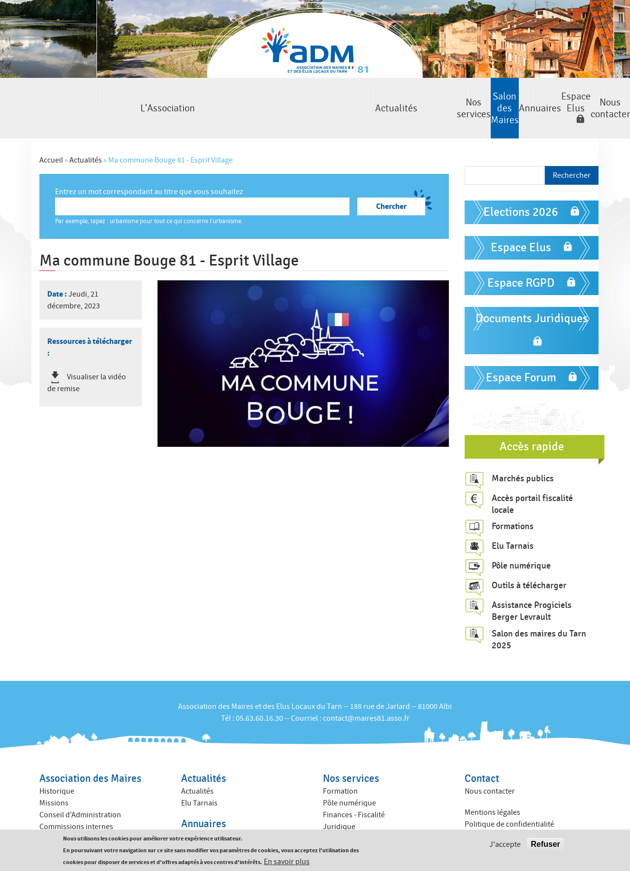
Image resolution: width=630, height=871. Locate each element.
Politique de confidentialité (509, 799)
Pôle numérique (521, 540)
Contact (482, 753)
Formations (513, 501)
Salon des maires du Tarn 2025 (539, 614)
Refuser (545, 844)
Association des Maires (90, 753)
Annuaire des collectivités (223, 823)
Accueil (51, 134)
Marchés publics (523, 452)
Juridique (339, 801)
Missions (53, 778)
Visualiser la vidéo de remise (86, 357)
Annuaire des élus (210, 811)
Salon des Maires (315, 95)
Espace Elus (487, 95)
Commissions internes (76, 801)
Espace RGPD (521, 257)
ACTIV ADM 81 (345, 813)
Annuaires (405, 95)
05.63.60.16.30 (259, 693)
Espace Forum (521, 352)
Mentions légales (492, 787)
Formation (340, 766)
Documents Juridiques (531, 293)
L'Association (45, 95)
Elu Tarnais (513, 520)
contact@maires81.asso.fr (366, 693)
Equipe (51, 813)
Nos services (225, 95)
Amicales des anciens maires (86, 825)
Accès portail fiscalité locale (532, 478)
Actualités (135, 95)
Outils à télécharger (529, 560)
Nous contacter (585, 95)
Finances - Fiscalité (354, 790)
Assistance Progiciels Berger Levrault (531, 585)
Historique (56, 766)
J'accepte (505, 844)
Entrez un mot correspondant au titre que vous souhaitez (149, 166)
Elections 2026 (520, 186)
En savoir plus (287, 862)
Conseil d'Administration (80, 790)
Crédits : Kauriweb (495, 820)
